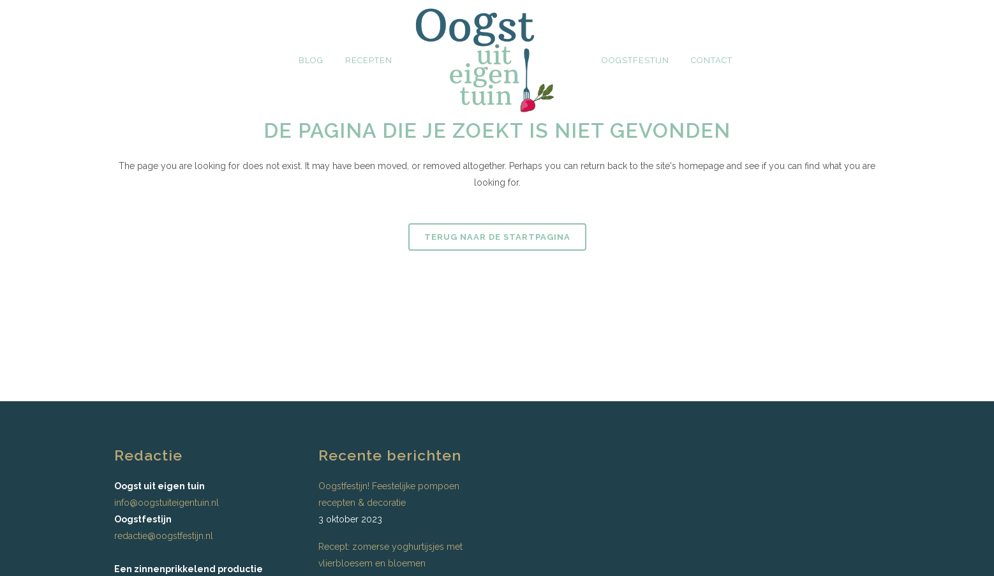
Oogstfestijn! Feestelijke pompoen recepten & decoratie (388, 494)
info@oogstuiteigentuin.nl (166, 503)
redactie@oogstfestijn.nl (163, 536)
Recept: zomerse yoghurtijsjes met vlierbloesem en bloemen (390, 555)
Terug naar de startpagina (497, 237)
